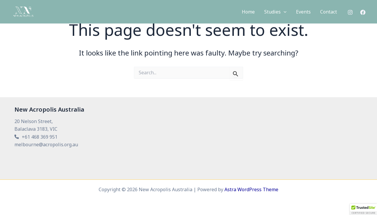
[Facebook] (363, 12)
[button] (275, 12)
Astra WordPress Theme (251, 189)
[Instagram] (350, 12)
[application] (284, 12)
